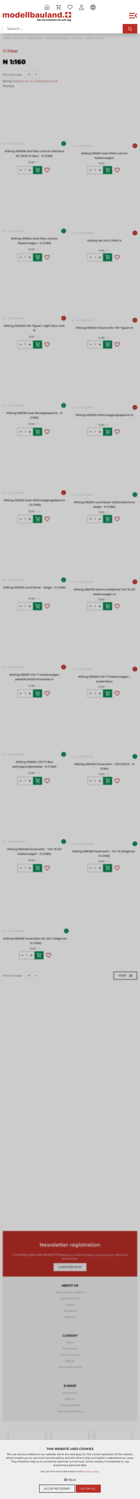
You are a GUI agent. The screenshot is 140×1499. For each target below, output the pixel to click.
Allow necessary (57, 1488)
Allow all (88, 1488)
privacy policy (91, 1471)
